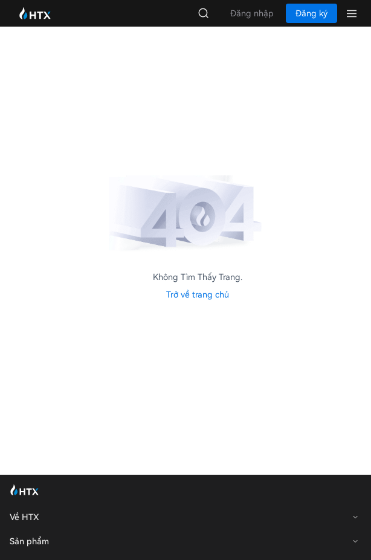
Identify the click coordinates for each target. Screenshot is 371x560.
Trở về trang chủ (197, 294)
